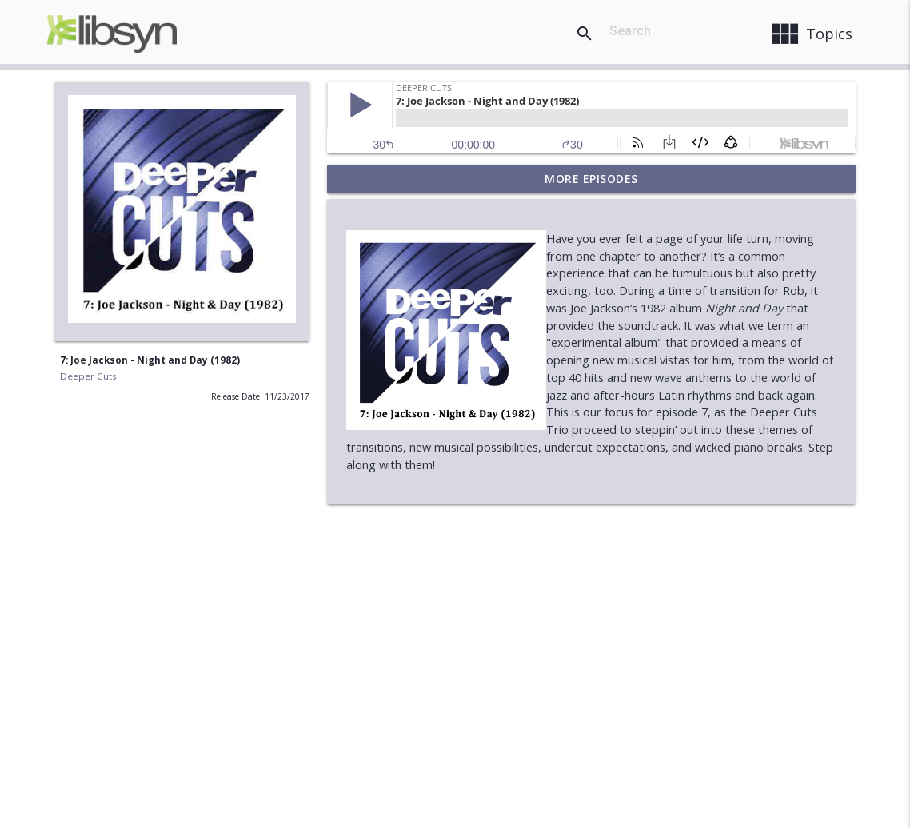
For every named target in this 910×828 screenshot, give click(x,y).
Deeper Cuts (88, 376)
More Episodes (591, 178)
